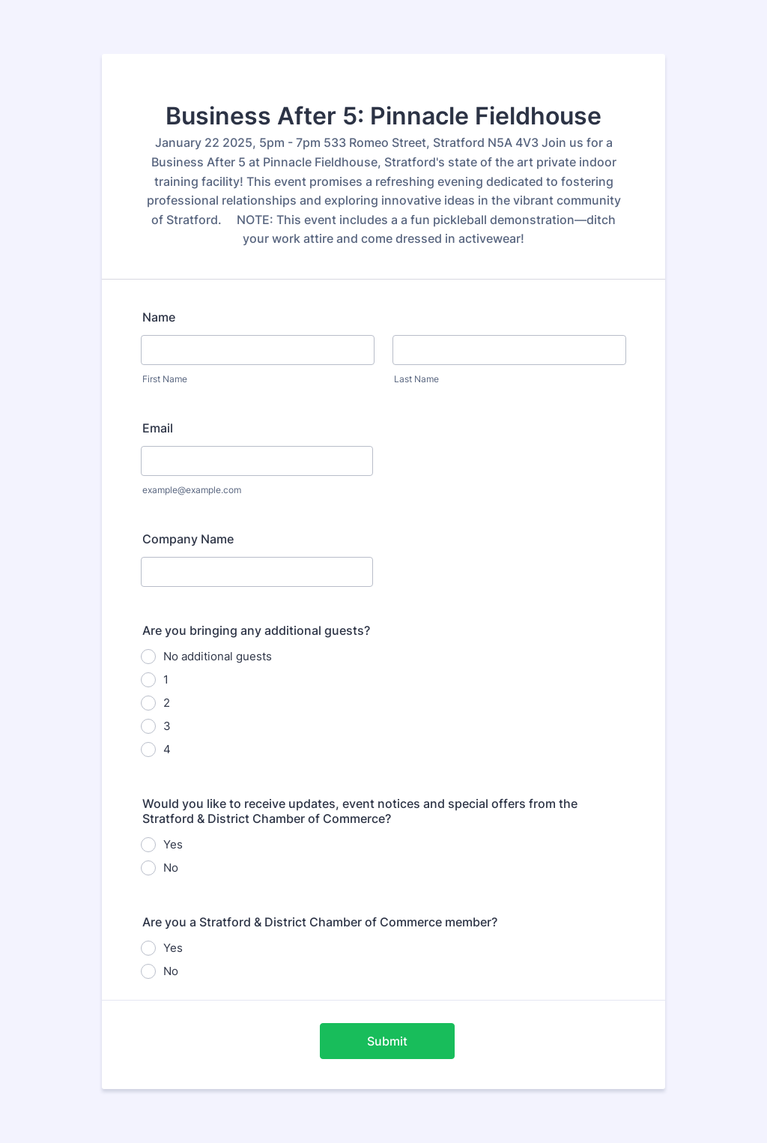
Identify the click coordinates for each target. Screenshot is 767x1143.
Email (157, 427)
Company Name (188, 538)
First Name (164, 378)
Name (158, 317)
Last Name (416, 378)
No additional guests (217, 656)
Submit (387, 1041)
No (170, 867)
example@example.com (191, 489)
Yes (173, 844)
